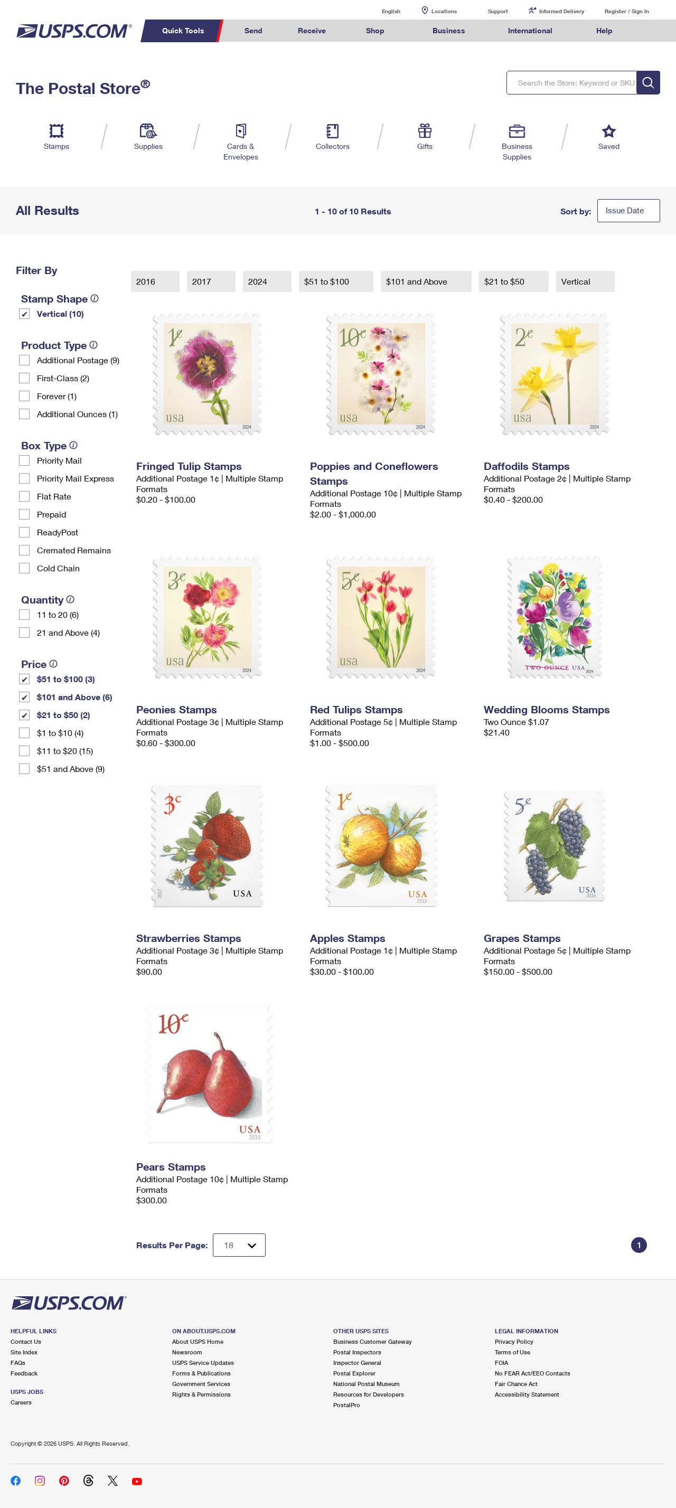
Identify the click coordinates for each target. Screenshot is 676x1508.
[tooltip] (94, 298)
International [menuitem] (530, 30)
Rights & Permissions (201, 1394)
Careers (21, 1402)
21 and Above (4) (68, 632)
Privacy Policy (514, 1341)
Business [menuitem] (449, 30)
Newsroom (187, 1352)
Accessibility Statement (527, 1394)
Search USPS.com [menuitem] (650, 31)
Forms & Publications (201, 1373)
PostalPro (346, 1404)
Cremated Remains (74, 550)
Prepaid (51, 514)
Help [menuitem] (604, 30)
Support (498, 11)
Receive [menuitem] (312, 30)
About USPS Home (197, 1341)
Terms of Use (512, 1352)
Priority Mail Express (75, 478)
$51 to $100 (327, 281)
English (380, 11)
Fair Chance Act (516, 1383)
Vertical (577, 281)
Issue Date (625, 210)
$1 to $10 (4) (60, 733)
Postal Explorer (354, 1373)
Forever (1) (57, 396)
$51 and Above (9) (71, 769)
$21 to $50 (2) (63, 715)
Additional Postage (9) (78, 360)
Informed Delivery (561, 11)
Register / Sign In (627, 11)
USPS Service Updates (203, 1362)
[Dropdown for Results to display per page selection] (239, 1245)
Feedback (24, 1373)
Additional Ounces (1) (77, 414)
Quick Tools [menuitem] (183, 30)
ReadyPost (57, 532)
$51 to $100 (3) (66, 679)
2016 (146, 281)
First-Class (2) (63, 378)
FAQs (18, 1362)
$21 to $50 (505, 281)
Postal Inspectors (357, 1352)
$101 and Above (417, 281)
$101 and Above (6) (74, 697)
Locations (444, 11)
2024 (258, 281)
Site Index (24, 1352)
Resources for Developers (368, 1394)
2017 (202, 281)
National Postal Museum (366, 1383)
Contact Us (26, 1341)
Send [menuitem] (253, 30)
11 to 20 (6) (58, 614)
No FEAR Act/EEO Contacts (532, 1373)
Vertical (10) (60, 313)
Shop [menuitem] (375, 30)
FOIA (501, 1362)
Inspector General (357, 1362)
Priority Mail (59, 460)
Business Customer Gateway (372, 1341)
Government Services (201, 1383)
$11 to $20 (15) (65, 751)
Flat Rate (54, 496)
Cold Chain (58, 568)
